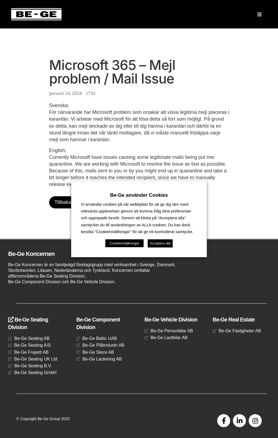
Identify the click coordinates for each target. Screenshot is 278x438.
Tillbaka (63, 202)
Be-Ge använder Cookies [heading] (139, 195)
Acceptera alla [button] (160, 243)
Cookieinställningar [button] (125, 243)
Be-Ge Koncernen (31, 253)
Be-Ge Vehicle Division (170, 320)
